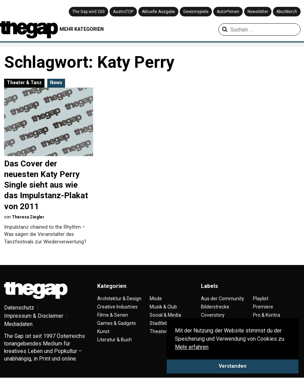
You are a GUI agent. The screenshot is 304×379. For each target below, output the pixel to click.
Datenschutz (19, 307)
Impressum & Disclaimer (33, 316)
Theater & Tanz (24, 82)
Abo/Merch (286, 11)
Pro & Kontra (266, 315)
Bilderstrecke (215, 306)
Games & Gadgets (116, 323)
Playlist (260, 298)
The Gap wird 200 (88, 11)
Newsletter (258, 11)
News (56, 82)
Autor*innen (228, 11)
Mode (156, 298)
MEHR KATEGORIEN (82, 29)
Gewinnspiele (195, 11)
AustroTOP (123, 11)
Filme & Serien (112, 315)
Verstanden (232, 366)
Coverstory (213, 315)
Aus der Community (222, 298)
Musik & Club (163, 306)
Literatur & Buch (114, 339)
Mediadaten (18, 324)
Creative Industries (117, 306)
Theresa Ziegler (28, 217)
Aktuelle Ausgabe (158, 11)
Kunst (103, 331)
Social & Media (165, 315)
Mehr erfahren (191, 347)
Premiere (263, 306)
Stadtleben (162, 323)
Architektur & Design (119, 298)
